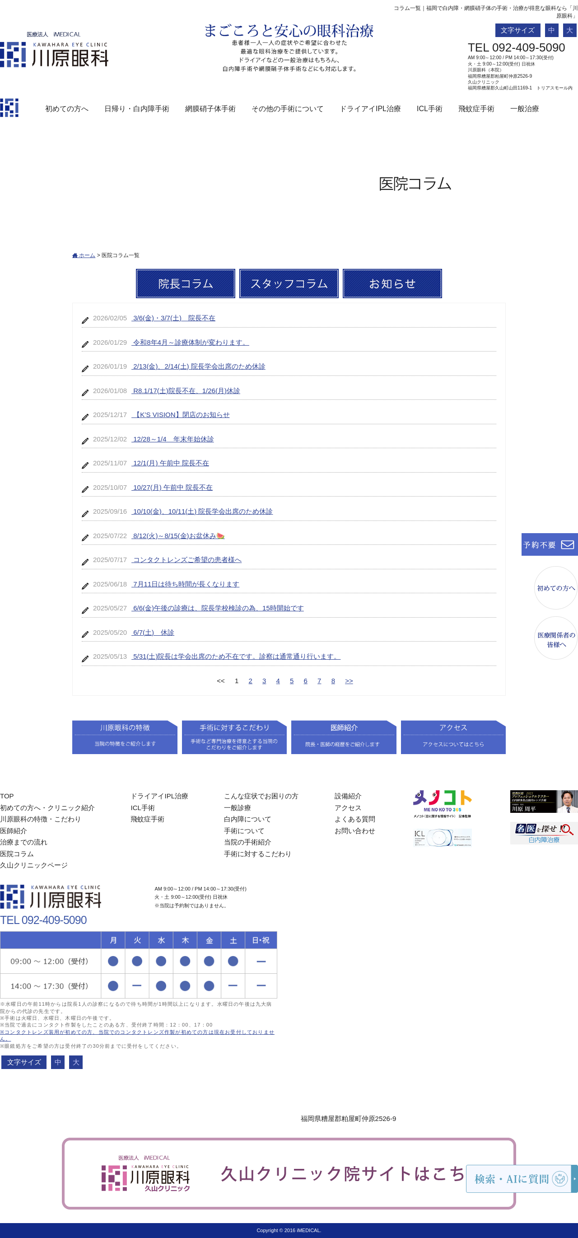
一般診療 (237, 807)
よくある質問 (355, 819)
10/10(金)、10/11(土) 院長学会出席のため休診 (202, 511)
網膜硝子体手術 (210, 109)
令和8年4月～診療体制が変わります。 (190, 342)
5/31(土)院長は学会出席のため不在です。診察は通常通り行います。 (235, 656)
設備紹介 (348, 796)
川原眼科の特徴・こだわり (40, 819)
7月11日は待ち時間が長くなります (185, 584)
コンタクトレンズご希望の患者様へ (186, 559)
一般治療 (524, 109)
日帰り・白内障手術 (136, 109)
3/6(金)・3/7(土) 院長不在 (173, 318)
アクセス (348, 807)
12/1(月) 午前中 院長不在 (170, 463)
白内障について (247, 819)
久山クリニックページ (34, 865)
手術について (244, 831)
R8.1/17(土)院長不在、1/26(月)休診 (185, 390)
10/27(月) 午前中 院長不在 (172, 487)
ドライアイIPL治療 (370, 109)
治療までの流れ (23, 842)
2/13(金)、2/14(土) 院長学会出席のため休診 (198, 366)
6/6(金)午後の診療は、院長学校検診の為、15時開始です (217, 608)
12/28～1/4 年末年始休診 (172, 439)
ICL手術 (430, 109)
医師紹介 (13, 831)
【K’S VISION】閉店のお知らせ (180, 414)
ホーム (83, 255)
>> (349, 681)
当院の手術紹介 (247, 842)
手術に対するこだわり (258, 854)
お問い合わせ (355, 831)
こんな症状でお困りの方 (261, 796)
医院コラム (17, 854)
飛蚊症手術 (476, 109)
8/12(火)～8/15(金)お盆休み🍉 (178, 535)
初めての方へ (67, 109)
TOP (7, 796)
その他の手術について (288, 109)
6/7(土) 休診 (152, 632)
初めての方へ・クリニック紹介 (47, 807)
